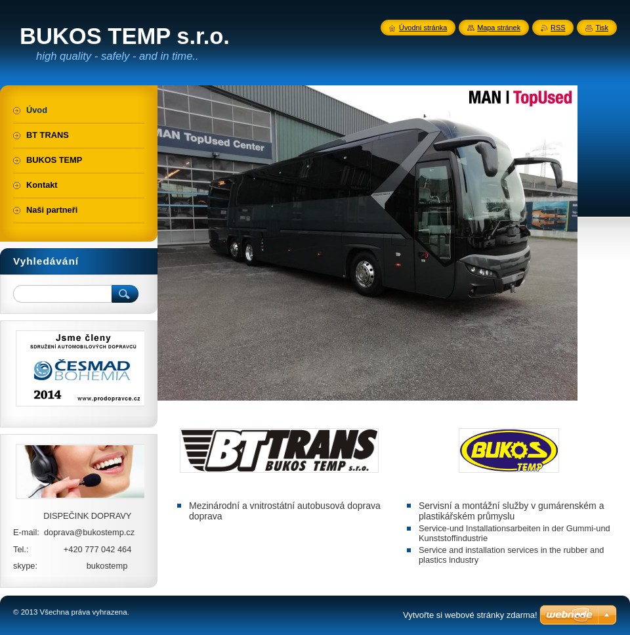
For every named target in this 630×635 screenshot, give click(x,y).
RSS (558, 28)
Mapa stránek (498, 28)
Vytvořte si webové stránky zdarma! (470, 615)
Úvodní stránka (423, 28)
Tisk (601, 28)
